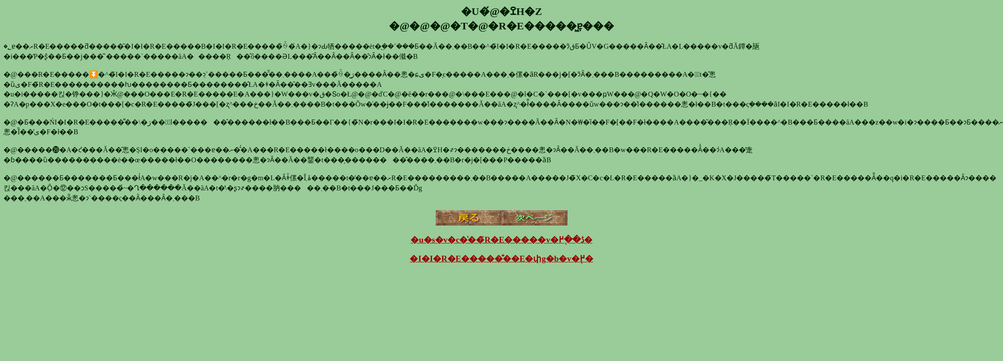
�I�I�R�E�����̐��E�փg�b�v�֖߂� (501, 258)
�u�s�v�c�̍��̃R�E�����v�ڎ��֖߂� (501, 239)
